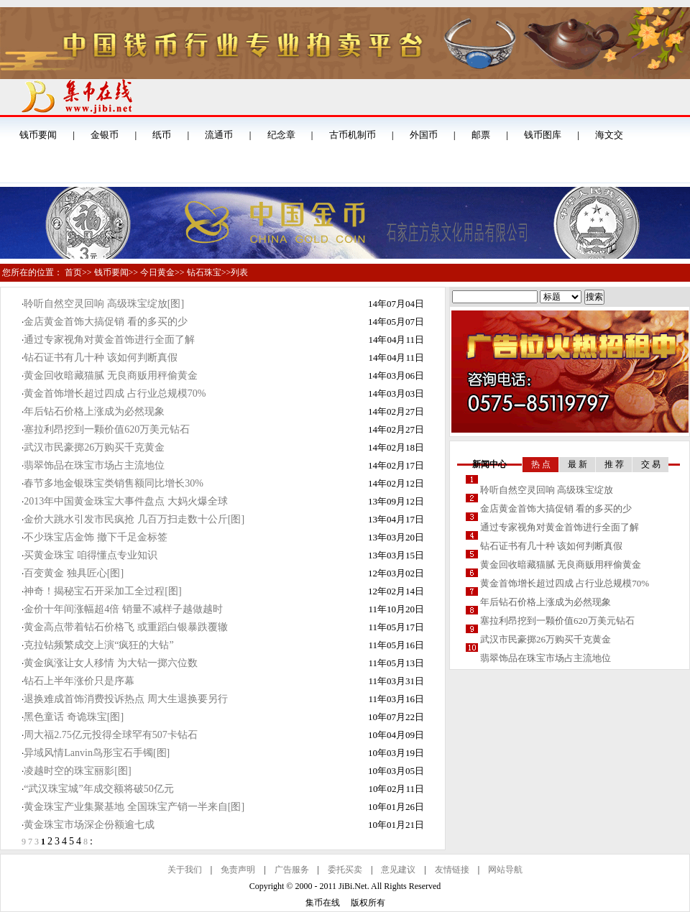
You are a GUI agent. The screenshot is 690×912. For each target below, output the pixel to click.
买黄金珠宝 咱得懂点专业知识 (90, 555)
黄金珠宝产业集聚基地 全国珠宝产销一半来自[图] (134, 806)
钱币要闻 (111, 272)
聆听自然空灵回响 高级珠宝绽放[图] (104, 303)
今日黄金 (157, 272)
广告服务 (292, 870)
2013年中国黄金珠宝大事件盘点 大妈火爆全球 (126, 501)
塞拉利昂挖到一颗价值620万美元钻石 (107, 429)
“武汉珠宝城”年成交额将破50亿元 (98, 788)
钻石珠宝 (204, 272)
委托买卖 (345, 870)
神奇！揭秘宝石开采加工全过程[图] (102, 591)
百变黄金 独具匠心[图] (74, 573)
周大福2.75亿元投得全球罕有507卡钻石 (111, 734)
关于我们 (184, 870)
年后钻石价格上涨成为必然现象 (94, 411)
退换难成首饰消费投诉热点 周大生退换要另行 (126, 699)
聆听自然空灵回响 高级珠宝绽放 (546, 489)
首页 (73, 272)
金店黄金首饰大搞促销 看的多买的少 (106, 321)
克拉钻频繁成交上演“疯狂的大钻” (98, 645)
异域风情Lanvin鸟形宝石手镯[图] (97, 752)
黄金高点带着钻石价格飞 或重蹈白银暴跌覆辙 (126, 627)
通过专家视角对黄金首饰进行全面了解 (109, 339)
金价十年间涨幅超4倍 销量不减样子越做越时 (123, 609)
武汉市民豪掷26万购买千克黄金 (94, 447)
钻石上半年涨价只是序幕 (79, 681)
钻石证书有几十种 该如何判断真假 (101, 357)
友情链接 (452, 870)
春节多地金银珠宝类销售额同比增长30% (113, 483)
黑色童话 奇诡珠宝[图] (74, 716)
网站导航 (505, 870)
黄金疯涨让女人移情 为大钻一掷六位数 (111, 663)
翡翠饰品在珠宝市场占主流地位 (94, 465)
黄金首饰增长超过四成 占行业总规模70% (115, 393)
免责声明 (238, 870)
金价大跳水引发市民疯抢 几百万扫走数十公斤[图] (134, 519)
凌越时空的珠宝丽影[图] (77, 770)
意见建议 (398, 870)
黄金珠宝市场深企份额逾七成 (89, 824)
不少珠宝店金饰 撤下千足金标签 (95, 537)
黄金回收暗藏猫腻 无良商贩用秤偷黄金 (111, 375)
